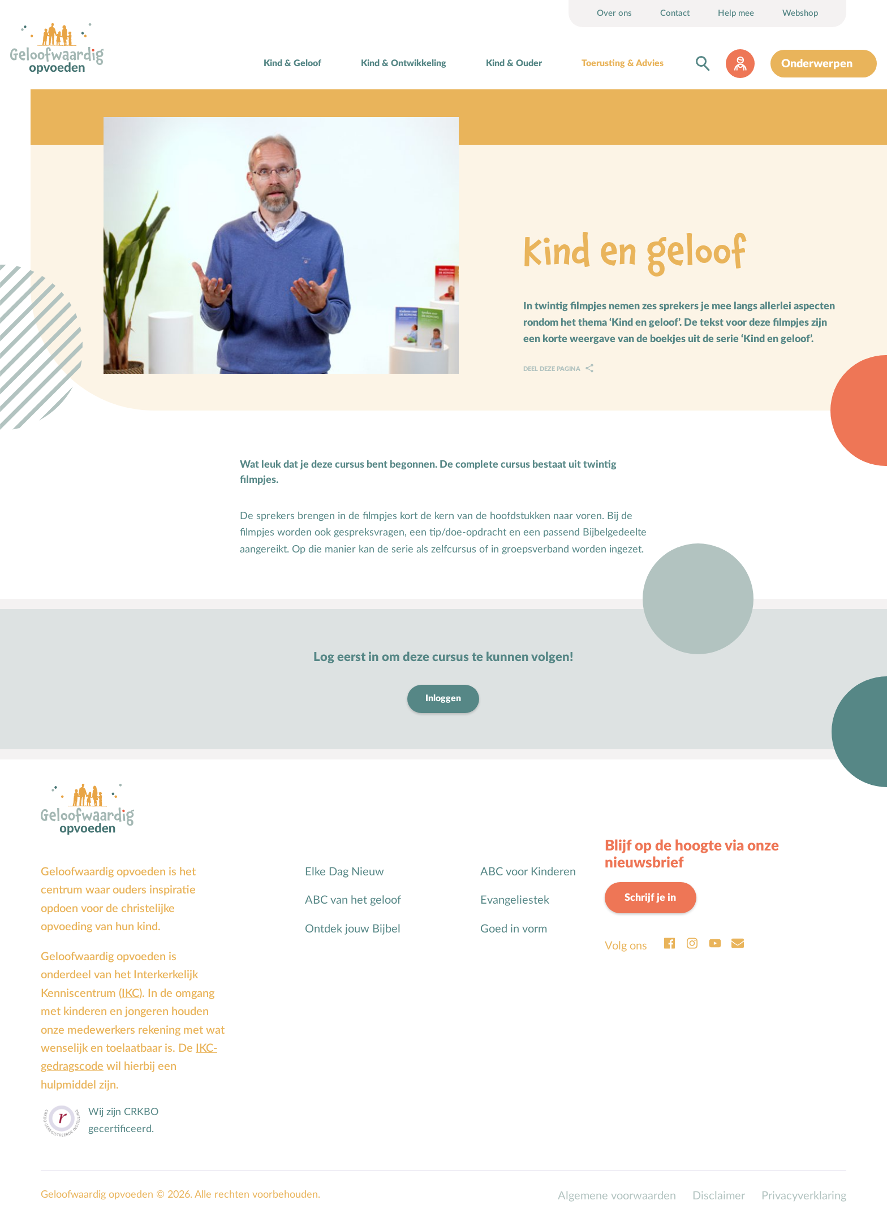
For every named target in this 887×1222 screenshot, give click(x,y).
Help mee (736, 13)
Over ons (614, 13)
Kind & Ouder (514, 63)
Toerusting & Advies (623, 63)
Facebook (670, 943)
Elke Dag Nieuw (344, 872)
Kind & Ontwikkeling (403, 63)
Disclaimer (718, 1196)
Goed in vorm (513, 929)
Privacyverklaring (803, 1196)
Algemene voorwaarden (617, 1196)
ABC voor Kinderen (528, 872)
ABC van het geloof (353, 900)
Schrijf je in (650, 898)
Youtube (715, 943)
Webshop (800, 13)
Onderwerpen (816, 64)
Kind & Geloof (292, 63)
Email (737, 943)
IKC (130, 993)
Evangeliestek (514, 900)
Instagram (692, 943)
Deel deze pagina (552, 369)
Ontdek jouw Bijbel (353, 929)
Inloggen (443, 698)
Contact (675, 13)
